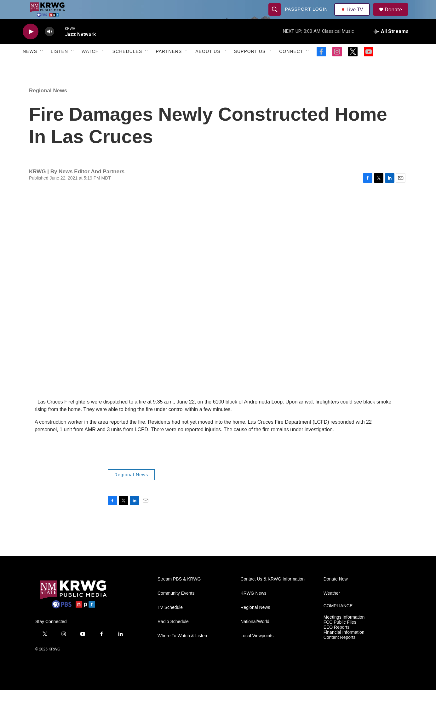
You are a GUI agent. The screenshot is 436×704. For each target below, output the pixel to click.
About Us (207, 65)
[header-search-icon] (275, 16)
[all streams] (390, 45)
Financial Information (344, 646)
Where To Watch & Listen (182, 650)
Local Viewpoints (256, 650)
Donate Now (336, 593)
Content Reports (340, 651)
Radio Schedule (173, 635)
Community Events (176, 607)
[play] (31, 45)
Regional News (48, 105)
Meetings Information (344, 631)
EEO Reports (336, 641)
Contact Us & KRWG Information (272, 593)
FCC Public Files (340, 636)
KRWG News (253, 607)
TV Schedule (170, 621)
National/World (254, 635)
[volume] (49, 46)
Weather (332, 607)
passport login (307, 16)
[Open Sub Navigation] (41, 65)
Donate (397, 16)
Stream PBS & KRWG (179, 593)
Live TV (354, 16)
